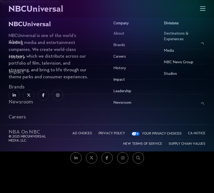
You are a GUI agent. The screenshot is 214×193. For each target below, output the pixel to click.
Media (183, 51)
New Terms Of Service (142, 144)
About (132, 33)
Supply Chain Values (187, 144)
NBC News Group (183, 62)
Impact (132, 79)
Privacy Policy (112, 133)
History (132, 68)
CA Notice (196, 133)
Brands (132, 45)
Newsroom (132, 103)
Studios (183, 74)
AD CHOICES (82, 133)
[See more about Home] (52, 8)
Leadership (132, 91)
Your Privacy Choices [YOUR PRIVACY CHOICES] (162, 133)
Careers (132, 56)
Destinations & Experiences (183, 36)
